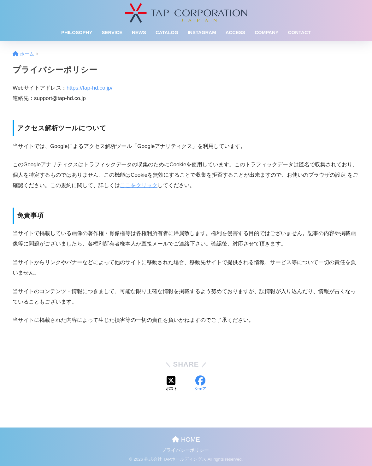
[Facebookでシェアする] (200, 383)
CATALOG (167, 32)
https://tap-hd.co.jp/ (90, 88)
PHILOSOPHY (76, 32)
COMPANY (267, 32)
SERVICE (112, 32)
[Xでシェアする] (171, 383)
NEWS (139, 32)
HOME (186, 439)
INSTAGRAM (202, 32)
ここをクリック (138, 185)
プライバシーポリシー (185, 450)
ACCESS (235, 32)
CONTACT (299, 32)
